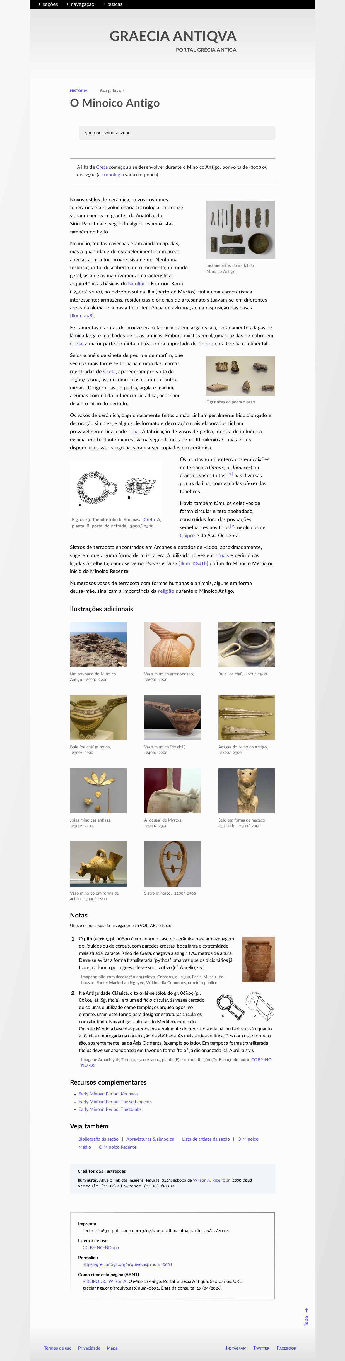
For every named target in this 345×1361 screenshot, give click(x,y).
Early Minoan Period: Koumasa (109, 1094)
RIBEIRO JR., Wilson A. (105, 1281)
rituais (222, 555)
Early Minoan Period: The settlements (115, 1102)
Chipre (205, 343)
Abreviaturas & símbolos (150, 1139)
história (78, 90)
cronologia (113, 174)
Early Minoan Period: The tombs (110, 1109)
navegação (82, 4)
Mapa (112, 1348)
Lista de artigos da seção (206, 1139)
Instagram (236, 1348)
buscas (114, 4)
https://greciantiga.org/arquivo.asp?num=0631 (128, 1264)
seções (50, 4)
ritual (134, 431)
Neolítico (138, 283)
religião (166, 591)
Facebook (286, 1348)
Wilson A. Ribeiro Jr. (211, 1180)
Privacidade (89, 1348)
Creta (102, 167)
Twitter (261, 1348)
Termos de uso (58, 1348)
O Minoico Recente (117, 1147)
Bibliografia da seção (98, 1139)
